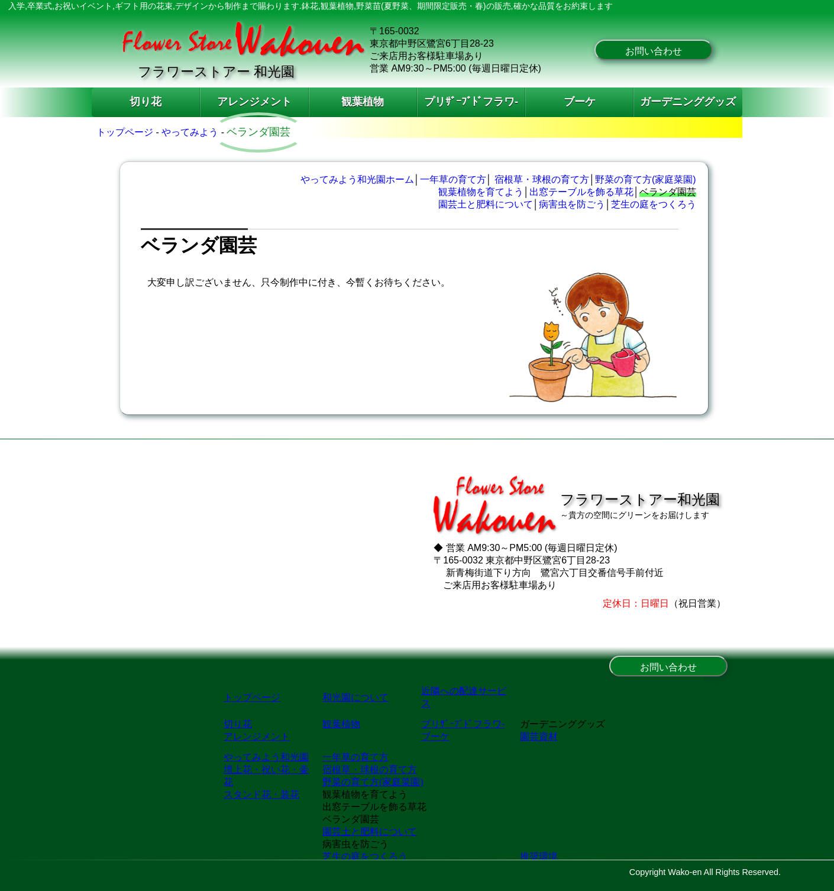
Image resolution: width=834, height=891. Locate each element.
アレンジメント (254, 102)
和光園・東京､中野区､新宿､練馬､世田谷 (417, 768)
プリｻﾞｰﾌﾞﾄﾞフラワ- (471, 102)
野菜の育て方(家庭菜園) (645, 179)
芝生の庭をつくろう (653, 204)
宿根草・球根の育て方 (541, 179)
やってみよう (189, 132)
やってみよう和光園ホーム (357, 179)
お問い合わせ (653, 51)
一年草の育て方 (453, 179)
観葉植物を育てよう (480, 192)
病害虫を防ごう (572, 204)
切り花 (145, 102)
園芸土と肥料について (485, 204)
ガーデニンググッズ (688, 102)
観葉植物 (362, 102)
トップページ (124, 132)
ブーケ (580, 102)
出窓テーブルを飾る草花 (581, 192)
